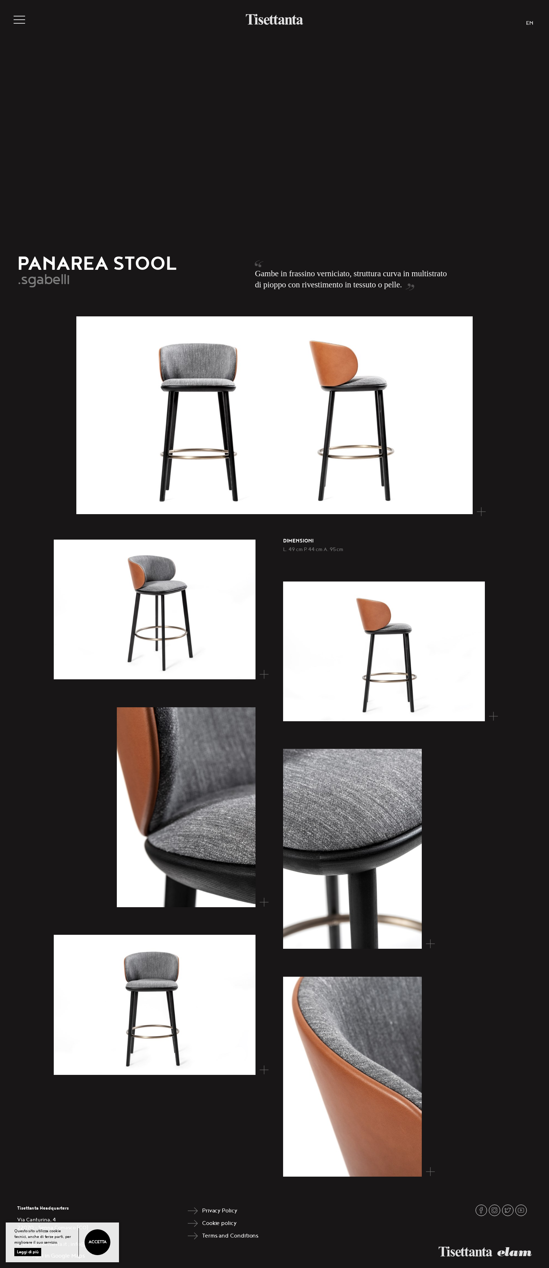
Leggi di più (28, 1252)
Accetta (97, 1242)
